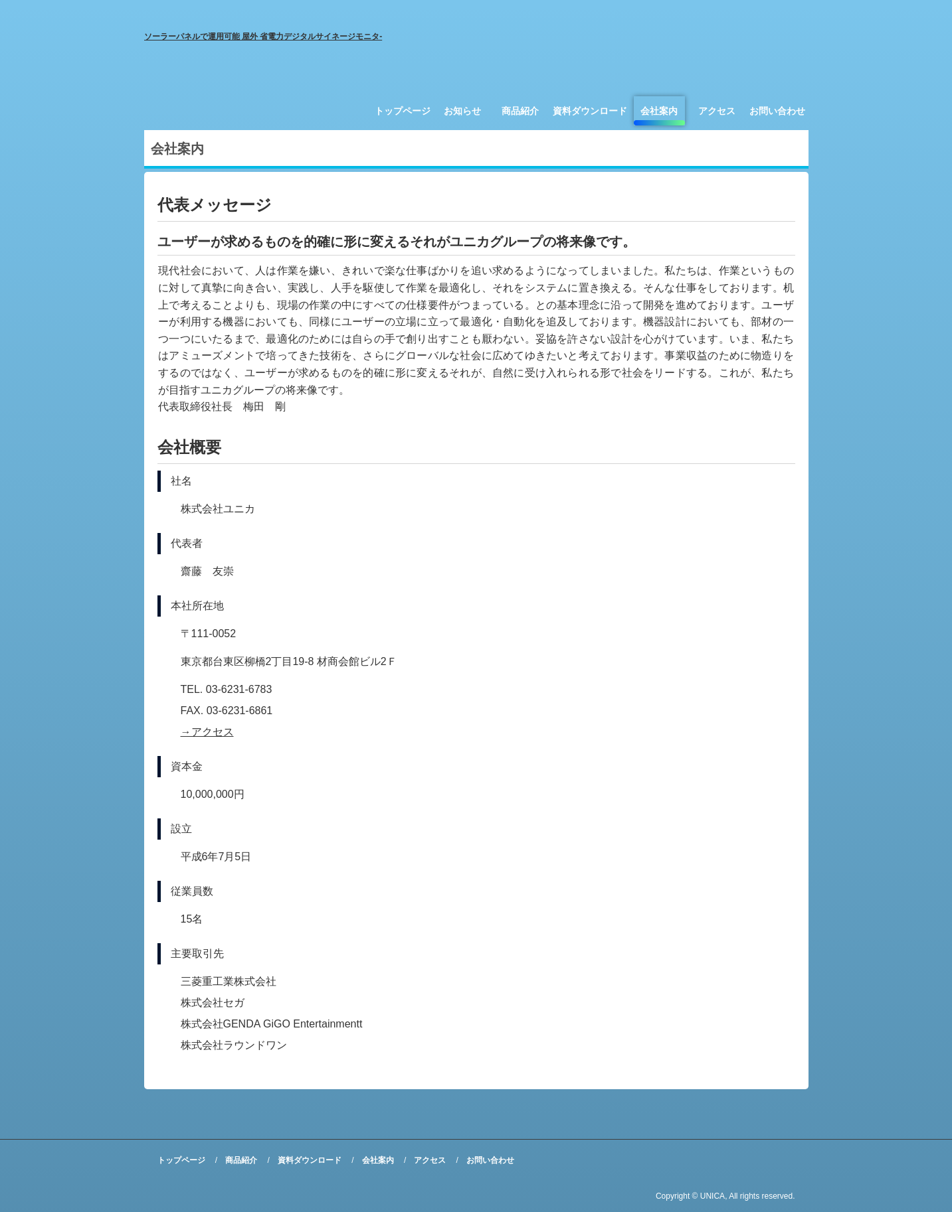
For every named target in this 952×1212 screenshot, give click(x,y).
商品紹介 (520, 111)
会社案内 (659, 111)
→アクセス (207, 731)
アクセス (716, 111)
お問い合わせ (777, 111)
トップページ (402, 111)
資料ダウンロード (590, 111)
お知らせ (462, 111)
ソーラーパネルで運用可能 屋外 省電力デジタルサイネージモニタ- (263, 36)
